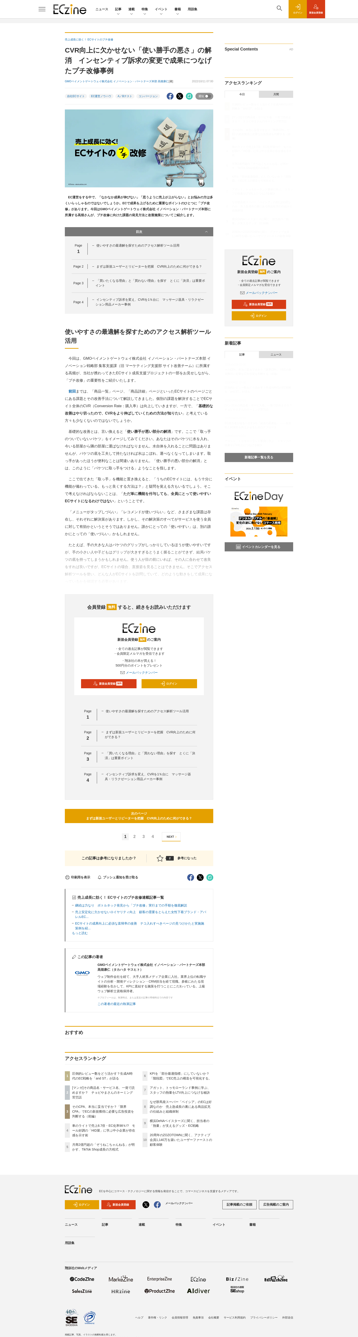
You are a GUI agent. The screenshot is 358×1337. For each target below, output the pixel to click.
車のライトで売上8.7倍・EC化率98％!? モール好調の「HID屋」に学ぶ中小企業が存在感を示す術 (103, 1130)
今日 (242, 94)
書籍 (177, 9)
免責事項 (198, 1317)
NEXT (172, 837)
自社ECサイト (76, 96)
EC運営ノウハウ (101, 96)
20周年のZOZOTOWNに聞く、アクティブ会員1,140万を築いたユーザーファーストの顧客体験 (181, 1139)
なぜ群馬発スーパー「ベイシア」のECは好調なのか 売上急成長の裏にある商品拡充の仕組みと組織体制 (181, 1106)
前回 (72, 391)
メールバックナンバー (139, 672)
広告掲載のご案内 (276, 1204)
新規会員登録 (108, 683)
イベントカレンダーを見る (258, 547)
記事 (118, 9)
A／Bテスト (125, 96)
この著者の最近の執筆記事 (116, 1004)
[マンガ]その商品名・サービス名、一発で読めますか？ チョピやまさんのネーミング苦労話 (103, 1092)
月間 (276, 94)
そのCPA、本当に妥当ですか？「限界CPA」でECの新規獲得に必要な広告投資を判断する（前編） (103, 1111)
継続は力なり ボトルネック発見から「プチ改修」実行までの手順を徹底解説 (131, 905)
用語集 (192, 9)
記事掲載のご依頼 (239, 1204)
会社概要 (213, 1317)
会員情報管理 (180, 1317)
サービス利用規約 (235, 1317)
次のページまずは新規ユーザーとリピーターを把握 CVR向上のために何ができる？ (139, 816)
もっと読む (80, 933)
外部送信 (287, 1317)
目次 (172, 231)
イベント (161, 9)
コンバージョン (148, 96)
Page (78, 266)
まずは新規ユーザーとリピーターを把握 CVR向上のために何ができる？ (149, 266)
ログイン (168, 683)
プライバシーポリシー (264, 1317)
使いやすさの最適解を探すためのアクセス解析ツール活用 (137, 245)
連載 (131, 9)
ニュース (101, 9)
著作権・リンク (157, 1317)
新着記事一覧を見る (259, 457)
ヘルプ (139, 1317)
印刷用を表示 (77, 877)
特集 (145, 9)
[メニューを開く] (42, 9)
